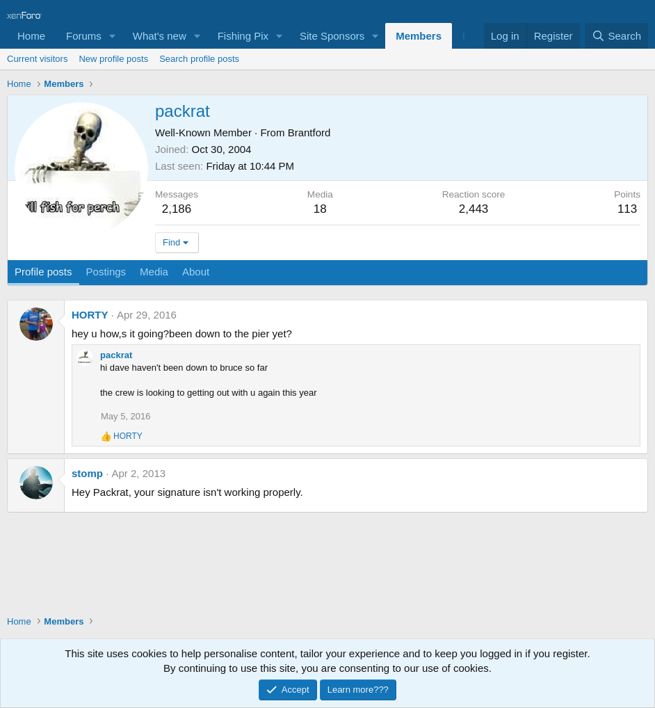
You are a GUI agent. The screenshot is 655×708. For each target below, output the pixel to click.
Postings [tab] (106, 271)
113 (627, 209)
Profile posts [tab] (43, 271)
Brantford (309, 132)
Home (31, 36)
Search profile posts (199, 59)
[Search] (616, 36)
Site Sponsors (332, 36)
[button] (112, 36)
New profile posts (113, 59)
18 (320, 209)
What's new (159, 36)
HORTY (90, 315)
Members (419, 36)
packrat (116, 355)
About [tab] (195, 271)
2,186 (177, 209)
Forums (84, 36)
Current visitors (37, 59)
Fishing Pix (243, 36)
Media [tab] (154, 271)
